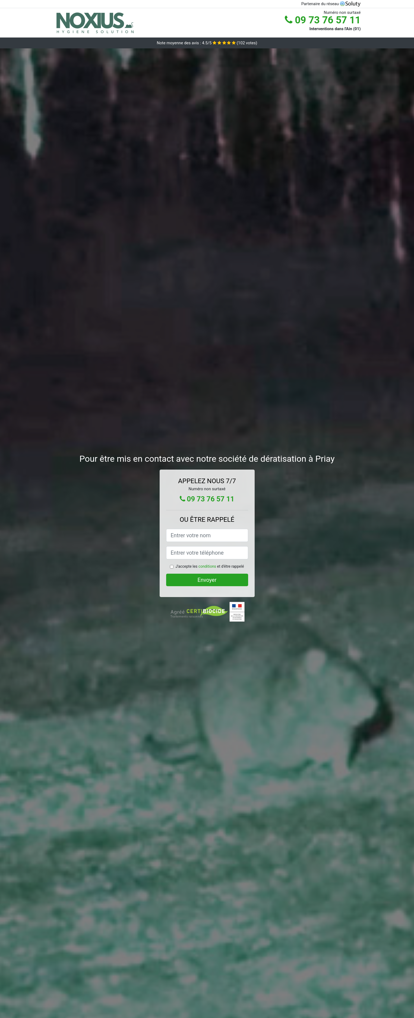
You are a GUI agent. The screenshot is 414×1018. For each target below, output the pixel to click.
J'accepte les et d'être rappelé (209, 566)
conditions (207, 566)
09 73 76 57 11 (323, 20)
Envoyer (207, 580)
